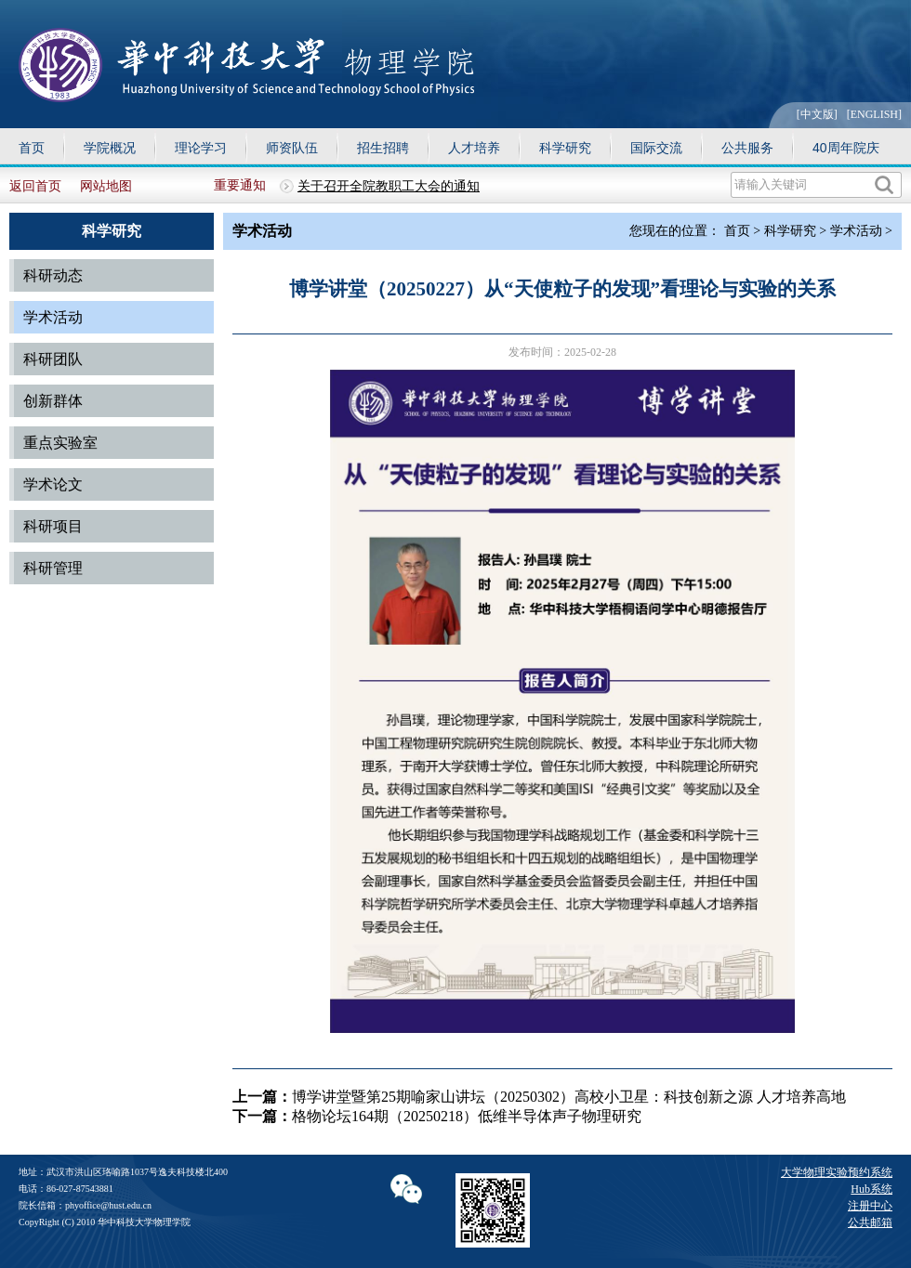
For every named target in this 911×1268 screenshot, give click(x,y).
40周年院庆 (845, 147)
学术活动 (53, 317)
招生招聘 (383, 147)
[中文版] (817, 114)
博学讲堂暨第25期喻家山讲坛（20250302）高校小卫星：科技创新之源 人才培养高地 (569, 1097)
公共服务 (747, 147)
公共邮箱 (870, 1222)
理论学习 (201, 147)
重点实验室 (60, 443)
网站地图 (106, 186)
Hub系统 (871, 1189)
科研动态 (53, 275)
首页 (32, 147)
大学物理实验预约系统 (836, 1172)
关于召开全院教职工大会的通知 (388, 186)
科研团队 (53, 359)
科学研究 (565, 147)
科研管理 (53, 568)
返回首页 (35, 186)
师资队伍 (292, 147)
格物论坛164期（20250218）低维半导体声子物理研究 (466, 1116)
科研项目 (53, 526)
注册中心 (870, 1205)
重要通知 (240, 185)
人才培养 (474, 147)
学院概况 (110, 147)
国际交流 (656, 147)
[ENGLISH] (874, 114)
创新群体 (53, 401)
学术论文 (53, 484)
